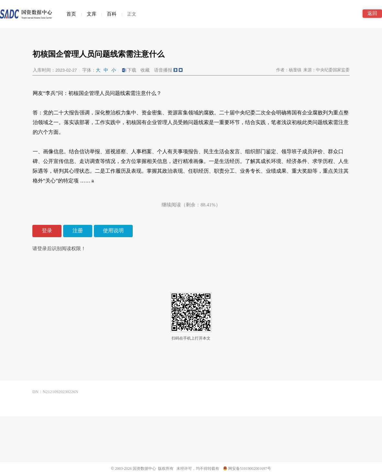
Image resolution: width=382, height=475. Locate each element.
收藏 (145, 70)
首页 (71, 14)
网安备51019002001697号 (247, 468)
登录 (47, 230)
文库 (91, 14)
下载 (129, 70)
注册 (78, 230)
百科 (112, 14)
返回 (372, 13)
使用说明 (113, 230)
